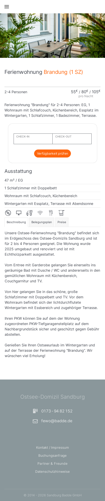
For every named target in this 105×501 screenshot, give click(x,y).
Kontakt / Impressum (52, 447)
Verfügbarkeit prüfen (52, 153)
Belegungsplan (41, 222)
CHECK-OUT (63, 136)
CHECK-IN (22, 136)
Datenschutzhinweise (52, 471)
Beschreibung (16, 222)
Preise (62, 222)
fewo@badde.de (52, 421)
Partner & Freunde (52, 463)
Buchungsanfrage (52, 455)
